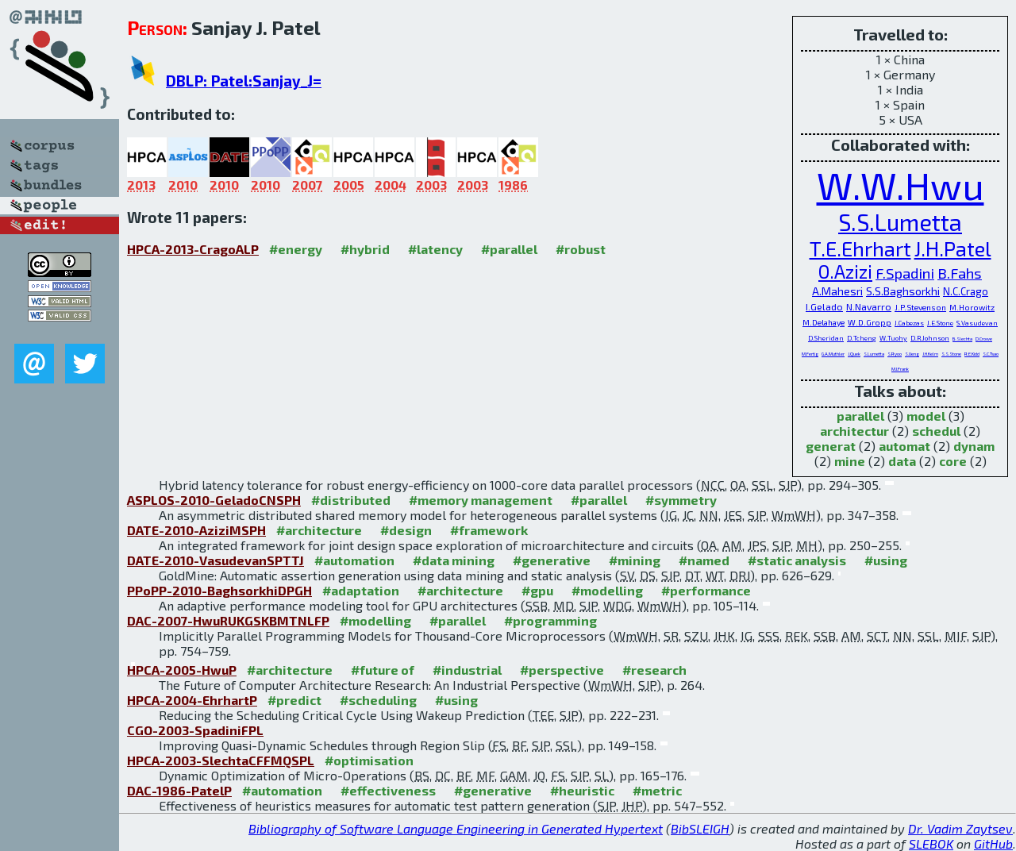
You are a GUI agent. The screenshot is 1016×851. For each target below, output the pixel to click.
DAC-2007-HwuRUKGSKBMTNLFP (228, 620)
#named (704, 560)
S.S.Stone (951, 353)
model (925, 415)
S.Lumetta (874, 353)
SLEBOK (931, 843)
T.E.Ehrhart (860, 248)
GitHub (993, 843)
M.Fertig (810, 353)
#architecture (319, 529)
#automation (354, 560)
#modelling (607, 590)
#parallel (509, 248)
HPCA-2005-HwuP (182, 669)
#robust (581, 248)
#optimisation (369, 760)
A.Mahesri (837, 291)
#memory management (480, 499)
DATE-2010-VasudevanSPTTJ (215, 560)
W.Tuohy (893, 337)
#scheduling (378, 699)
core (953, 460)
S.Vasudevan (977, 322)
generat (831, 445)
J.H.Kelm (930, 353)
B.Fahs (959, 273)
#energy (295, 248)
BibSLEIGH (700, 828)
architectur (854, 430)
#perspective (562, 669)
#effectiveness (388, 790)
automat (904, 445)
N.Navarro (868, 306)
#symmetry (681, 499)
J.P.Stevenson (920, 307)
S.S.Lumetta (900, 222)
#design (406, 529)
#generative (552, 560)
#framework (489, 529)
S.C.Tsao (991, 353)
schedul (936, 430)
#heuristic (582, 790)
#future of (382, 669)
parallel (860, 415)
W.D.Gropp (869, 322)
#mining (634, 560)
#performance (706, 590)
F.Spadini (905, 273)
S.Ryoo (894, 353)
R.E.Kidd (971, 353)
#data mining (454, 560)
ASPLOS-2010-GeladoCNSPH (214, 499)
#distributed (351, 499)
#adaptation (360, 590)
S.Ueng (912, 353)
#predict (294, 699)
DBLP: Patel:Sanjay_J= (243, 80)
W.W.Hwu (900, 185)
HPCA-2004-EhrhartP (192, 699)
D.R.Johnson (929, 337)
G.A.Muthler (833, 353)
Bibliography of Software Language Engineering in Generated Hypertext (455, 828)
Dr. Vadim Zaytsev (960, 828)
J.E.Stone (940, 322)
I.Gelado (824, 306)
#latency (435, 248)
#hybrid (365, 248)
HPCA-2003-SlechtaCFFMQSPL (220, 760)
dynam (974, 445)
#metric (657, 790)
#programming (550, 620)
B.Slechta (962, 338)
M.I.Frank (900, 369)
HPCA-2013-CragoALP (193, 248)
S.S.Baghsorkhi (903, 291)
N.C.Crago (965, 291)
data (902, 460)
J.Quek (854, 353)
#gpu (537, 590)
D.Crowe (984, 338)
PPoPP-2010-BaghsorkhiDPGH (219, 590)
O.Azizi (845, 271)
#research (654, 669)
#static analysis (797, 560)
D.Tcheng (861, 337)
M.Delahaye (823, 322)
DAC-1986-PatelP (179, 790)
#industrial (467, 669)
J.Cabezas (909, 322)
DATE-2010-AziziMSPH (196, 529)
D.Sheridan (826, 337)
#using (885, 560)
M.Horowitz (972, 307)
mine (849, 460)
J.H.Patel (952, 248)
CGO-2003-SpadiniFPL (195, 729)
